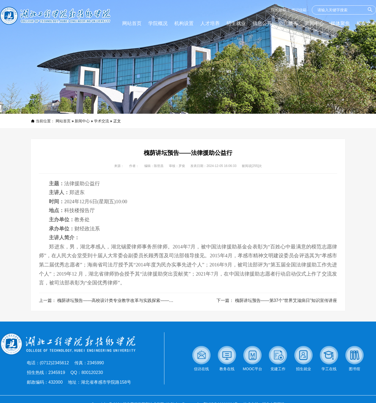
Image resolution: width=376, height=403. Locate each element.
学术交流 (101, 121)
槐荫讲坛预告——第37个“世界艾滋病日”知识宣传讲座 (286, 300)
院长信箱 (278, 10)
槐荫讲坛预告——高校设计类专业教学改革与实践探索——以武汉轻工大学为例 (132, 300)
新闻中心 (82, 121)
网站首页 (63, 121)
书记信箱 (298, 10)
